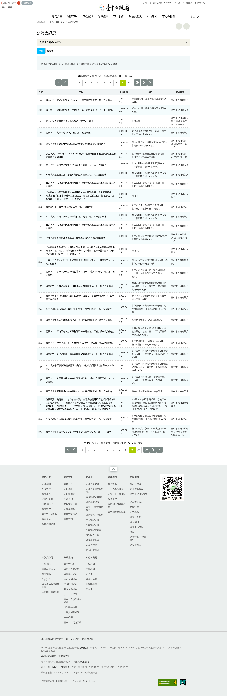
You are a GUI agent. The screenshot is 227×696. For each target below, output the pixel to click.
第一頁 (58, 82)
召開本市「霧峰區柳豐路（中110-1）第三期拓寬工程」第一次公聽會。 (80, 100)
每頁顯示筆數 (110, 76)
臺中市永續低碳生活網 (72, 601)
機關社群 (134, 507)
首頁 (51, 21)
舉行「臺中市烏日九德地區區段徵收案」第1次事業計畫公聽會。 (77, 237)
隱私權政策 (87, 639)
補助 (10, 7)
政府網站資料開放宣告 (52, 639)
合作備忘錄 (91, 545)
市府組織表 (69, 494)
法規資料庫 (135, 545)
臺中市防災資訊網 (72, 622)
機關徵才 (46, 509)
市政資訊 (88, 16)
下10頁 (137, 82)
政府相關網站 (70, 579)
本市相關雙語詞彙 (117, 512)
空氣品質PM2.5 (49, 569)
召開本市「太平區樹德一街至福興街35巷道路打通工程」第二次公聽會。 (81, 354)
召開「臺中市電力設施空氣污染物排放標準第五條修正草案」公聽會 (78, 432)
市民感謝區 (69, 509)
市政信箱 (84, 661)
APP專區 (134, 512)
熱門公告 (57, 16)
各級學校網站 (70, 574)
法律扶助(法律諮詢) (138, 538)
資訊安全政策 (72, 639)
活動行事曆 (47, 499)
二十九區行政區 (115, 489)
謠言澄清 (46, 519)
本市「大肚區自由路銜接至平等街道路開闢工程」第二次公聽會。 (77, 165)
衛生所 (89, 589)
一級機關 (90, 564)
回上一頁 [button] (186, 26)
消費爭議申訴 (136, 527)
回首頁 (189, 2)
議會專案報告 (92, 502)
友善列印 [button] (179, 26)
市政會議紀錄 (92, 484)
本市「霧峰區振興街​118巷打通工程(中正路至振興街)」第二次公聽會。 (80, 309)
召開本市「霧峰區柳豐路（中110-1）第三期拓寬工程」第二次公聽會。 (80, 110)
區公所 (89, 574)
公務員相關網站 (71, 612)
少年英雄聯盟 (70, 594)
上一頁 (65, 82)
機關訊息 (46, 494)
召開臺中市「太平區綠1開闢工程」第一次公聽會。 (70, 207)
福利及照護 (135, 484)
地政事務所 (91, 584)
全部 (41, 50)
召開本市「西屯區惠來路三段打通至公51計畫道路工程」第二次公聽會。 (81, 286)
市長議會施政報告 (94, 497)
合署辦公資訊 (136, 502)
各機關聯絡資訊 (48, 656)
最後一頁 (150, 82)
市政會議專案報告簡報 (94, 490)
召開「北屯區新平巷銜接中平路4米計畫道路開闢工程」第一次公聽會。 (80, 391)
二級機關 (90, 569)
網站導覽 (157, 2)
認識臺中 (103, 16)
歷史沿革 (112, 484)
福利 (4, 7)
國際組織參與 (92, 540)
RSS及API (179, 2)
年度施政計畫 (92, 525)
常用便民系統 (136, 489)
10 (129, 82)
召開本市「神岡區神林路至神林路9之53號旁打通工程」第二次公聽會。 (80, 342)
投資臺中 (112, 499)
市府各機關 (168, 16)
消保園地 (134, 522)
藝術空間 (68, 519)
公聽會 (50, 50)
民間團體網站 (70, 584)
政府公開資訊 (48, 524)
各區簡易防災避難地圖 (50, 585)
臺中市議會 (69, 564)
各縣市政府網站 (71, 569)
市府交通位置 (70, 504)
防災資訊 (46, 579)
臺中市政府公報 (49, 514)
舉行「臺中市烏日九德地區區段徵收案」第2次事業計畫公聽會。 (77, 144)
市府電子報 (199, 2)
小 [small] (198, 16)
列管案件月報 (92, 535)
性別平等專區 (70, 607)
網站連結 (152, 16)
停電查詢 (46, 574)
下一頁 (144, 82)
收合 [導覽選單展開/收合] (113, 469)
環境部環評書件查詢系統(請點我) (86, 64)
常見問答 (147, 2)
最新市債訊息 (70, 514)
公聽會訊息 (72, 21)
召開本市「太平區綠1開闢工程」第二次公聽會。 (69, 132)
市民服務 (118, 16)
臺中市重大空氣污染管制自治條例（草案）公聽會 (70, 121)
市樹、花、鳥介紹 (117, 494)
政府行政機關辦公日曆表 (64, 667)
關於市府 (72, 16)
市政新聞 (46, 484)
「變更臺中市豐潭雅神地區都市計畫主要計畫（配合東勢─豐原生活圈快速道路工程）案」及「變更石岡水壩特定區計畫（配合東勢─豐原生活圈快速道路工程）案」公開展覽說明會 (80, 250)
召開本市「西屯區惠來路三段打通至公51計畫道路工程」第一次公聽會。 (81, 331)
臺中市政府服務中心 (139, 495)
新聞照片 (46, 489)
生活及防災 (135, 16)
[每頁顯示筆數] (121, 76)
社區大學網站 (70, 589)
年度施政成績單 (93, 530)
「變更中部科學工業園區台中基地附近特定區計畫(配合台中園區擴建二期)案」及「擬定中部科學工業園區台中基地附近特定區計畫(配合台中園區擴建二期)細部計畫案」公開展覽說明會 (80, 195)
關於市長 (68, 484)
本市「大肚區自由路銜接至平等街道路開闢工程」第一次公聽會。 (77, 216)
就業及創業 (135, 517)
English (167, 2)
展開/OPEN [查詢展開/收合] (185, 42)
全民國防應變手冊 (50, 592)
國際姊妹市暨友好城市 (117, 505)
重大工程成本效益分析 (94, 508)
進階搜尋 (27, 3)
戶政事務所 (91, 579)
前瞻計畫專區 (92, 550)
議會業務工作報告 (94, 515)
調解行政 (134, 532)
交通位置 (84, 647)
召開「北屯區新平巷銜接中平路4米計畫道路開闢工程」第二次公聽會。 (80, 320)
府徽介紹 (68, 499)
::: (1, 1)
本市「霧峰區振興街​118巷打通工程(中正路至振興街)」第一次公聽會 (79, 419)
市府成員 (68, 489)
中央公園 (68, 617)
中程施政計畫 (92, 520)
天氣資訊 (46, 564)
